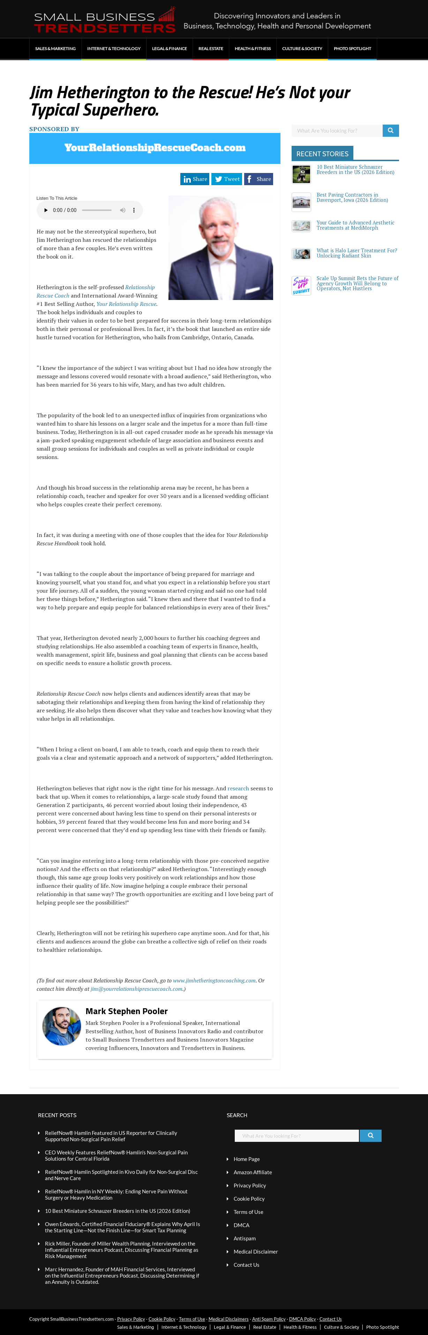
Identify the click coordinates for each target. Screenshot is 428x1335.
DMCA (241, 1225)
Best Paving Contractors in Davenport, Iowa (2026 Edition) (352, 197)
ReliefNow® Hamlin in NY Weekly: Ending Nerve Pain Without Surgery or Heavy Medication (116, 1194)
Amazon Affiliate (253, 1172)
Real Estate (210, 48)
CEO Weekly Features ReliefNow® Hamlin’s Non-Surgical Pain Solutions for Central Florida (116, 1155)
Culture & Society (302, 48)
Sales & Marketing (55, 48)
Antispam (245, 1238)
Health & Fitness (253, 48)
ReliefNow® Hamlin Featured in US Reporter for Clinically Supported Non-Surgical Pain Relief (111, 1136)
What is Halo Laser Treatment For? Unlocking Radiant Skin (357, 253)
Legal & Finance (169, 48)
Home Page (247, 1159)
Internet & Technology (114, 48)
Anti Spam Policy (269, 1319)
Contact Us (247, 1265)
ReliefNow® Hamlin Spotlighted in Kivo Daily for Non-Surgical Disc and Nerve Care (121, 1175)
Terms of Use (248, 1212)
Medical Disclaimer (256, 1251)
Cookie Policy (249, 1198)
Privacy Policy (250, 1185)
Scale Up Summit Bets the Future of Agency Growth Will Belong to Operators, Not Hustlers (357, 283)
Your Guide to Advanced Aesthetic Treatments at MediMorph (356, 225)
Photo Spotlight (352, 48)
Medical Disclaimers (229, 1319)
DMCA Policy (302, 1319)
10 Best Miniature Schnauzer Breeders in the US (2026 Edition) (356, 169)
